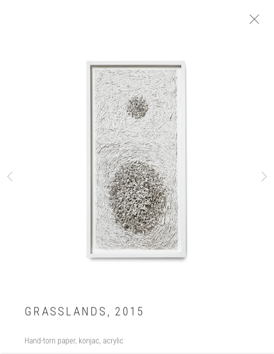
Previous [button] (10, 177)
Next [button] (264, 177)
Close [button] (253, 22)
